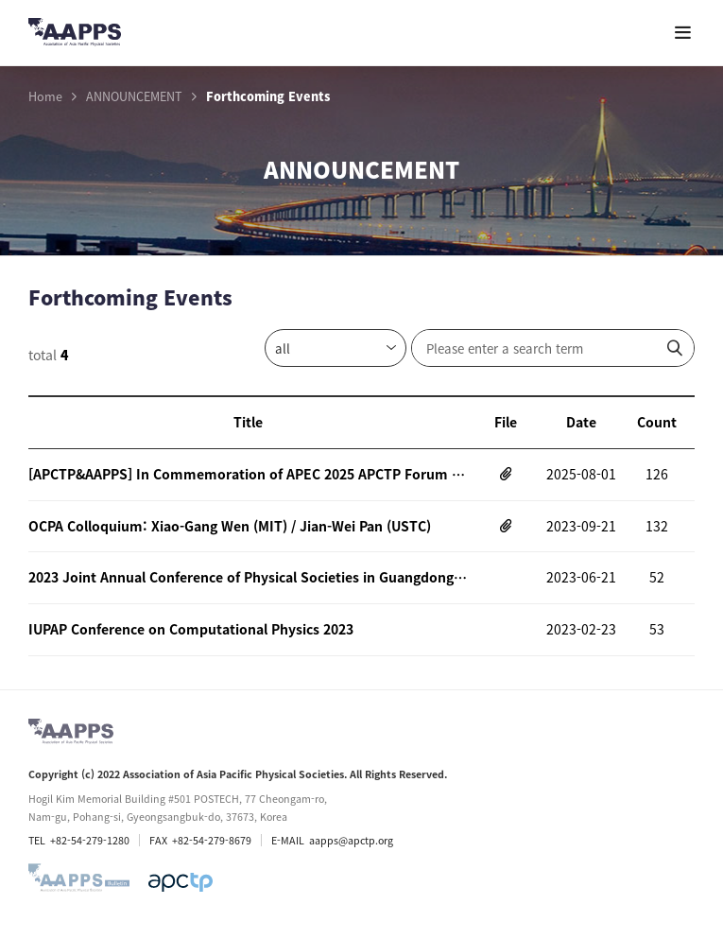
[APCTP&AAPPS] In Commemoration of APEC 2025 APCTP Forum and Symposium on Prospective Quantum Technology (248, 473)
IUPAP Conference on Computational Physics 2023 (190, 628)
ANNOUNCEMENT (134, 96)
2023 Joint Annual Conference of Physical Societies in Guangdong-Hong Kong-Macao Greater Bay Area (248, 576)
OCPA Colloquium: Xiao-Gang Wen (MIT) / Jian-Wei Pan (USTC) (229, 525)
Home (45, 96)
